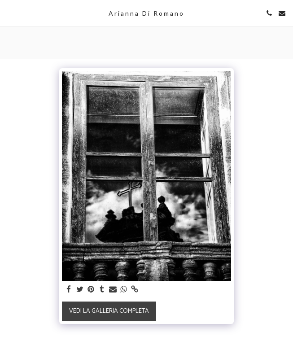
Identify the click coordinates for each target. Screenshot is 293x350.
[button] (9, 12)
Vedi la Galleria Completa (109, 311)
